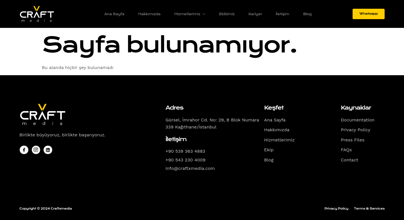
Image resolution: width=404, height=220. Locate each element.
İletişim (282, 14)
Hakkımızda (148, 14)
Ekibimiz (226, 14)
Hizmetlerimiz (189, 14)
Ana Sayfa (113, 14)
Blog (307, 14)
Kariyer (255, 14)
